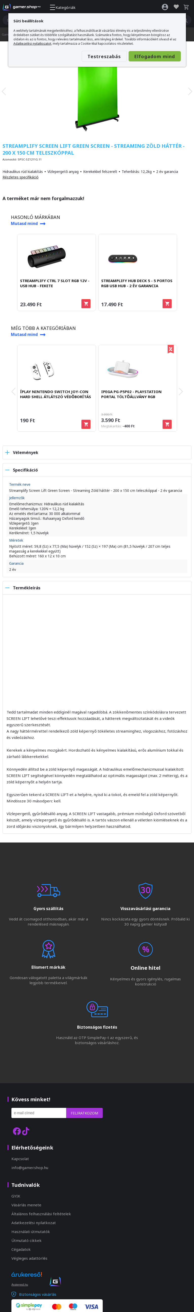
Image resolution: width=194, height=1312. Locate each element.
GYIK (15, 1195)
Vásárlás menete (26, 1204)
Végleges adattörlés (29, 1258)
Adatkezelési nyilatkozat (33, 1222)
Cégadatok (21, 1249)
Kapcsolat (20, 1158)
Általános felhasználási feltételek (41, 1213)
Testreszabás (92, 56)
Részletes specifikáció (21, 177)
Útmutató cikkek (26, 1240)
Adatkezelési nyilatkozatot (32, 43)
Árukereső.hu (19, 1284)
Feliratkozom (84, 1113)
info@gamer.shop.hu (29, 1167)
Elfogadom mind (150, 56)
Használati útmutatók (30, 1231)
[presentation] (4, 91)
